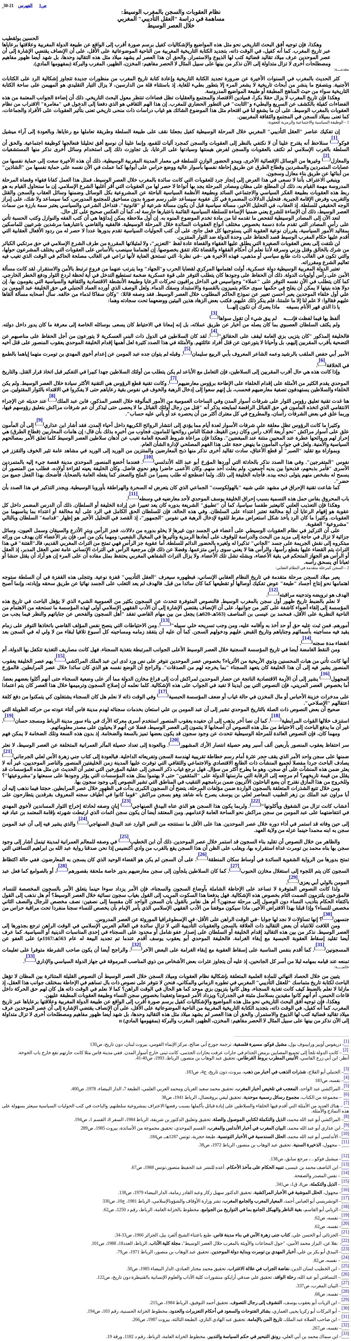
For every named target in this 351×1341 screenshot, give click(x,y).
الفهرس (25, 5)
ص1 (43, 5)
